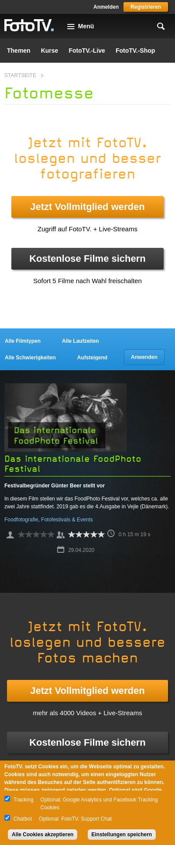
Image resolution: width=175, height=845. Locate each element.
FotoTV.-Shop (135, 50)
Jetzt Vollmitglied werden (87, 206)
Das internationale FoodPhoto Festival (72, 463)
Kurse (49, 50)
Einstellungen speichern (122, 834)
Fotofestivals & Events (67, 520)
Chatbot (23, 819)
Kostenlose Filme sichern (87, 258)
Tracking (24, 800)
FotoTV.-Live (87, 50)
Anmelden (106, 7)
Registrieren (145, 7)
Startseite (20, 75)
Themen (19, 50)
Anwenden (144, 357)
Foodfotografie (21, 520)
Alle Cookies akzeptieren (42, 834)
